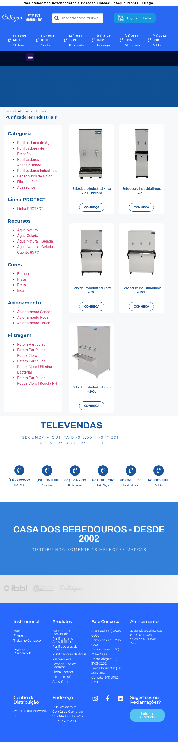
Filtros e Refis (28, 183)
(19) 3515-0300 (47, 479)
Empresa (20, 634)
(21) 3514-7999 (75, 479)
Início (8, 112)
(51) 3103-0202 (103, 479)
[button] (30, 58)
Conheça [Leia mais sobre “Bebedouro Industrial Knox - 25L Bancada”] (91, 208)
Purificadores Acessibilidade (63, 638)
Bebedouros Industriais (61, 630)
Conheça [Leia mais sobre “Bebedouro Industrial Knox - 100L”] (141, 307)
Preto (21, 286)
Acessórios (26, 188)
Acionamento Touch (33, 324)
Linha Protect (62, 671)
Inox (20, 291)
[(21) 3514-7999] (66, 41)
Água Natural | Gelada (35, 242)
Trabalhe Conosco (27, 639)
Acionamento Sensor (34, 313)
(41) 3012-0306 (158, 479)
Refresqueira (61, 658)
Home (18, 629)
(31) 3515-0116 (130, 479)
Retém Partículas (31, 345)
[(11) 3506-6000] (10, 41)
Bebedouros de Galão (34, 177)
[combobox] (77, 18)
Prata (21, 280)
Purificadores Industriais (37, 171)
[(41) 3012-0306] (149, 41)
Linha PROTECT (30, 209)
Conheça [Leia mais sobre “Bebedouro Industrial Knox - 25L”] (141, 208)
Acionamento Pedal (33, 318)
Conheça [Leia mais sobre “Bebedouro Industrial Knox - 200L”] (91, 406)
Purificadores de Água (35, 143)
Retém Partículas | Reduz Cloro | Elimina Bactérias (34, 367)
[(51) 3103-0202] (93, 41)
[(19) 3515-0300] (37, 41)
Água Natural (28, 231)
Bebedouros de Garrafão (64, 664)
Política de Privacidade (22, 650)
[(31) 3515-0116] (121, 41)
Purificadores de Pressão (64, 646)
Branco (23, 275)
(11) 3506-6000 (19, 479)
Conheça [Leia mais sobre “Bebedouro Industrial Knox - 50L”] (91, 307)
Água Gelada (27, 236)
